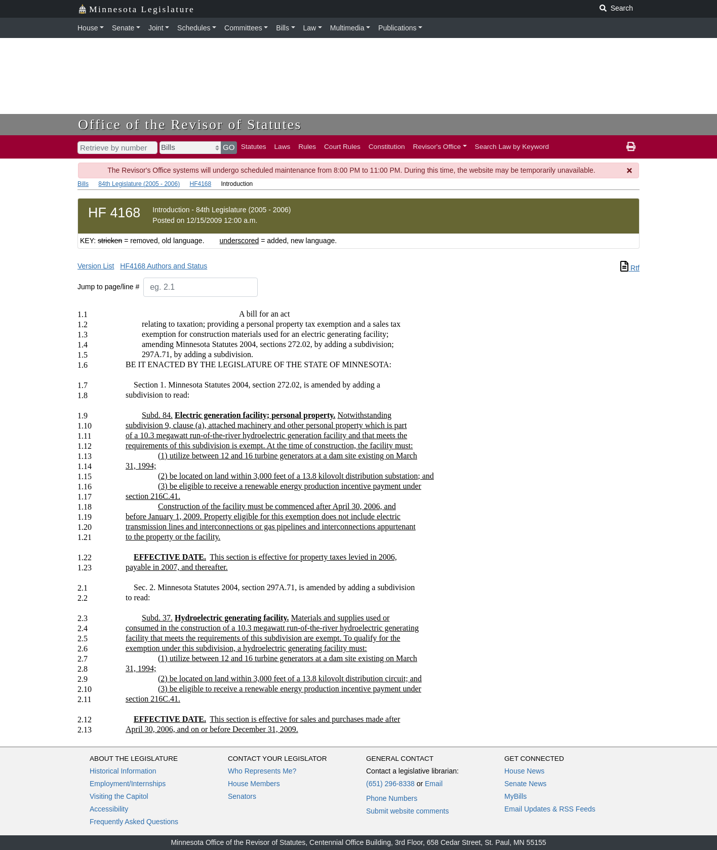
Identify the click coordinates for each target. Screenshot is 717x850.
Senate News (525, 784)
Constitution (387, 146)
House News (524, 771)
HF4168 (200, 183)
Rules (307, 146)
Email (434, 784)
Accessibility (109, 809)
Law (309, 28)
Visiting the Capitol (119, 796)
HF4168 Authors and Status (163, 266)
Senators (242, 796)
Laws (282, 146)
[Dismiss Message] (629, 170)
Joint (156, 28)
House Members (254, 784)
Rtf (630, 268)
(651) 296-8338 (390, 784)
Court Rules (342, 146)
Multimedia (347, 28)
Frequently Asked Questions (134, 822)
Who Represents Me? (262, 771)
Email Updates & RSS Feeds (549, 809)
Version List (95, 266)
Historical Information (123, 771)
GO (229, 147)
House (87, 28)
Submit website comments (407, 811)
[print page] (631, 146)
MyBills (515, 796)
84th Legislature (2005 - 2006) (139, 183)
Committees (243, 28)
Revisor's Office (437, 146)
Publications (397, 28)
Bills (282, 28)
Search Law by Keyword (512, 146)
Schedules (193, 28)
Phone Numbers (391, 798)
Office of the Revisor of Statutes (190, 124)
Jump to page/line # (108, 287)
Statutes (253, 146)
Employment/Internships (128, 784)
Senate (123, 28)
